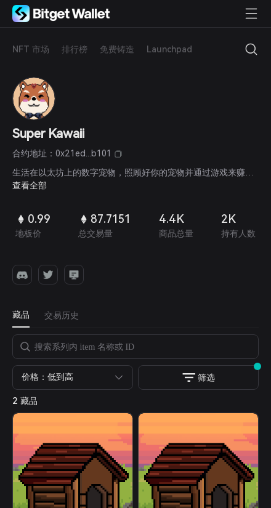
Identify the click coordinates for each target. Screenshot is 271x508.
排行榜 (74, 49)
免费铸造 (117, 49)
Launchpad (169, 49)
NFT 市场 (30, 49)
